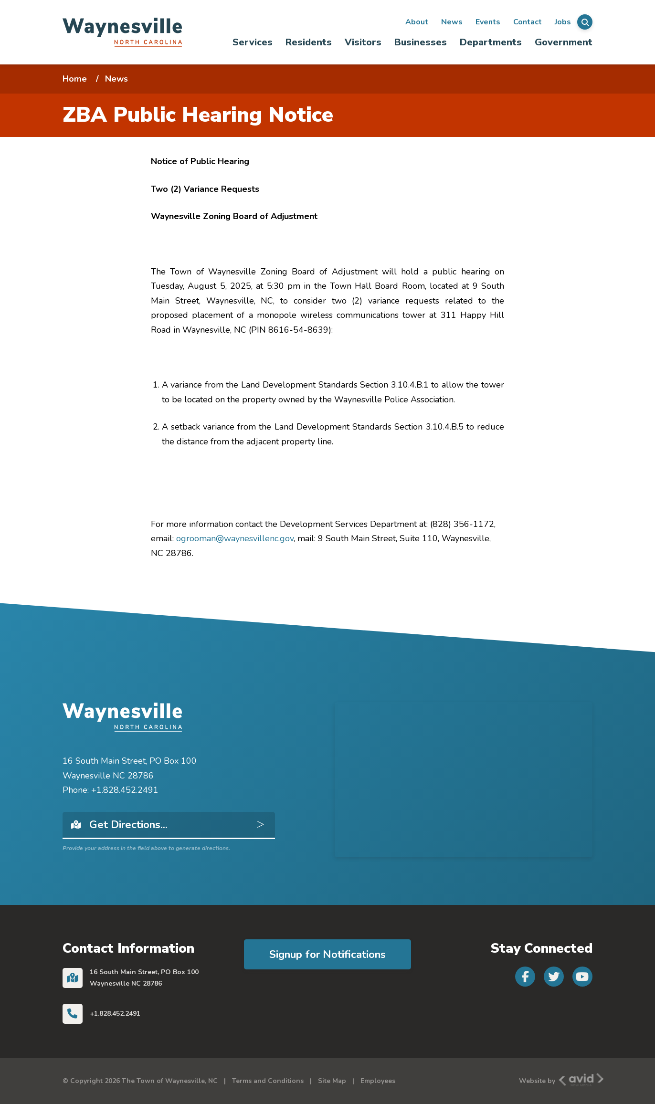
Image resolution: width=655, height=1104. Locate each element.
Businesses (420, 42)
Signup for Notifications (327, 954)
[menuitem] (252, 42)
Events (487, 22)
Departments (491, 42)
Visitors (363, 42)
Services (252, 42)
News (452, 22)
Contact (527, 22)
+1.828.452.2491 (115, 1013)
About (416, 22)
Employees (377, 1080)
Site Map (332, 1080)
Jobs (563, 22)
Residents (308, 42)
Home (75, 78)
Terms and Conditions (268, 1080)
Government (563, 42)
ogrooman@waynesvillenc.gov (235, 538)
